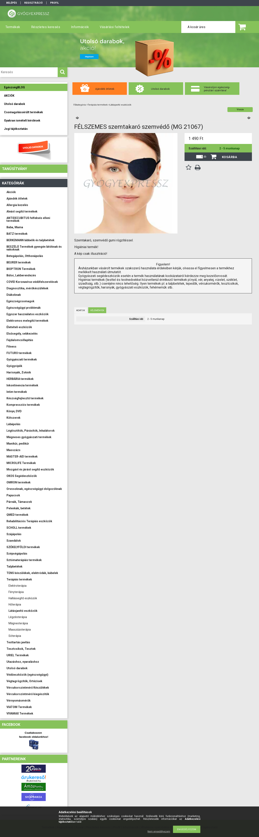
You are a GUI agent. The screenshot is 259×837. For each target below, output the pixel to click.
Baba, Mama (14, 227)
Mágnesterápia (18, 623)
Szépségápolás (16, 553)
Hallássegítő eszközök (22, 598)
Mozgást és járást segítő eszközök (30, 469)
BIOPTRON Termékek (20, 269)
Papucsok (13, 495)
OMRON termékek (18, 482)
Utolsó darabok (17, 668)
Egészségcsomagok (20, 301)
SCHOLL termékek (18, 527)
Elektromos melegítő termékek (27, 320)
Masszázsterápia (19, 629)
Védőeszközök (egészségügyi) (27, 674)
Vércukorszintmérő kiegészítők (27, 694)
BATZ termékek (17, 233)
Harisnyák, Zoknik (18, 372)
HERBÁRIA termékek (20, 378)
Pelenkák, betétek (18, 508)
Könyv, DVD (14, 411)
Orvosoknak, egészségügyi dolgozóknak (34, 488)
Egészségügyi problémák (23, 307)
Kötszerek (13, 417)
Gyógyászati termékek (21, 359)
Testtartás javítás (18, 642)
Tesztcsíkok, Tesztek (21, 648)
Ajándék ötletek (17, 198)
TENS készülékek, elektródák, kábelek (32, 573)
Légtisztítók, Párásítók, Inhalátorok (30, 430)
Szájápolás (13, 534)
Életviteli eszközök (19, 327)
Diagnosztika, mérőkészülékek (27, 288)
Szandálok (13, 540)
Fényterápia (16, 592)
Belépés (11, 2)
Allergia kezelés (17, 205)
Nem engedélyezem (159, 831)
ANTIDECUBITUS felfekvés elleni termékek (28, 219)
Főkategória (79, 105)
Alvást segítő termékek (21, 211)
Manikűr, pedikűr (17, 443)
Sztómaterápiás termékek (24, 560)
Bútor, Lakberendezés (21, 275)
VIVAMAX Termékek (19, 713)
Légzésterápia (17, 617)
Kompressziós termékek (23, 404)
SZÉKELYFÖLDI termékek (23, 547)
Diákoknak (13, 294)
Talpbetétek (14, 566)
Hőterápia (14, 604)
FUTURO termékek (19, 353)
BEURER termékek (18, 262)
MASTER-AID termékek (22, 456)
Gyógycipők (14, 366)
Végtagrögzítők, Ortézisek (24, 681)
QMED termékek (17, 514)
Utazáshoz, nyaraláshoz (22, 661)
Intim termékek (16, 391)
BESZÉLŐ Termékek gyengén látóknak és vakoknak (34, 248)
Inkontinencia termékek (22, 385)
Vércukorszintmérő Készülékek (27, 687)
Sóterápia (14, 635)
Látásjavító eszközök (22, 610)
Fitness (11, 346)
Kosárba (229, 157)
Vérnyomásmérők (18, 700)
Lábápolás (13, 424)
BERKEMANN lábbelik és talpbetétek (30, 240)
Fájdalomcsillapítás (19, 340)
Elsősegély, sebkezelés (22, 333)
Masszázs (13, 450)
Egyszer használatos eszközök (27, 314)
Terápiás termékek (19, 579)
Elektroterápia (17, 585)
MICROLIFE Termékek (21, 463)
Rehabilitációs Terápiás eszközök (29, 521)
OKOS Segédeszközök (21, 476)
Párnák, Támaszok (19, 501)
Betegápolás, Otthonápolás (24, 256)
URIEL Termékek (17, 655)
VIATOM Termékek (19, 707)
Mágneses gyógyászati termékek (28, 437)
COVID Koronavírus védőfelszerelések (32, 281)
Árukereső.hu (34, 781)
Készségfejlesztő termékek (25, 398)
